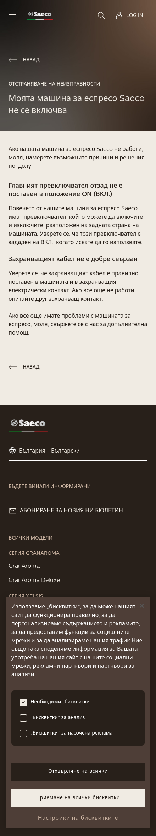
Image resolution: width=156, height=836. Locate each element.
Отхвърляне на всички (78, 771)
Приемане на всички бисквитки (78, 798)
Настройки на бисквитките (78, 818)
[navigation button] (12, 15)
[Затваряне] (142, 605)
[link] (40, 16)
